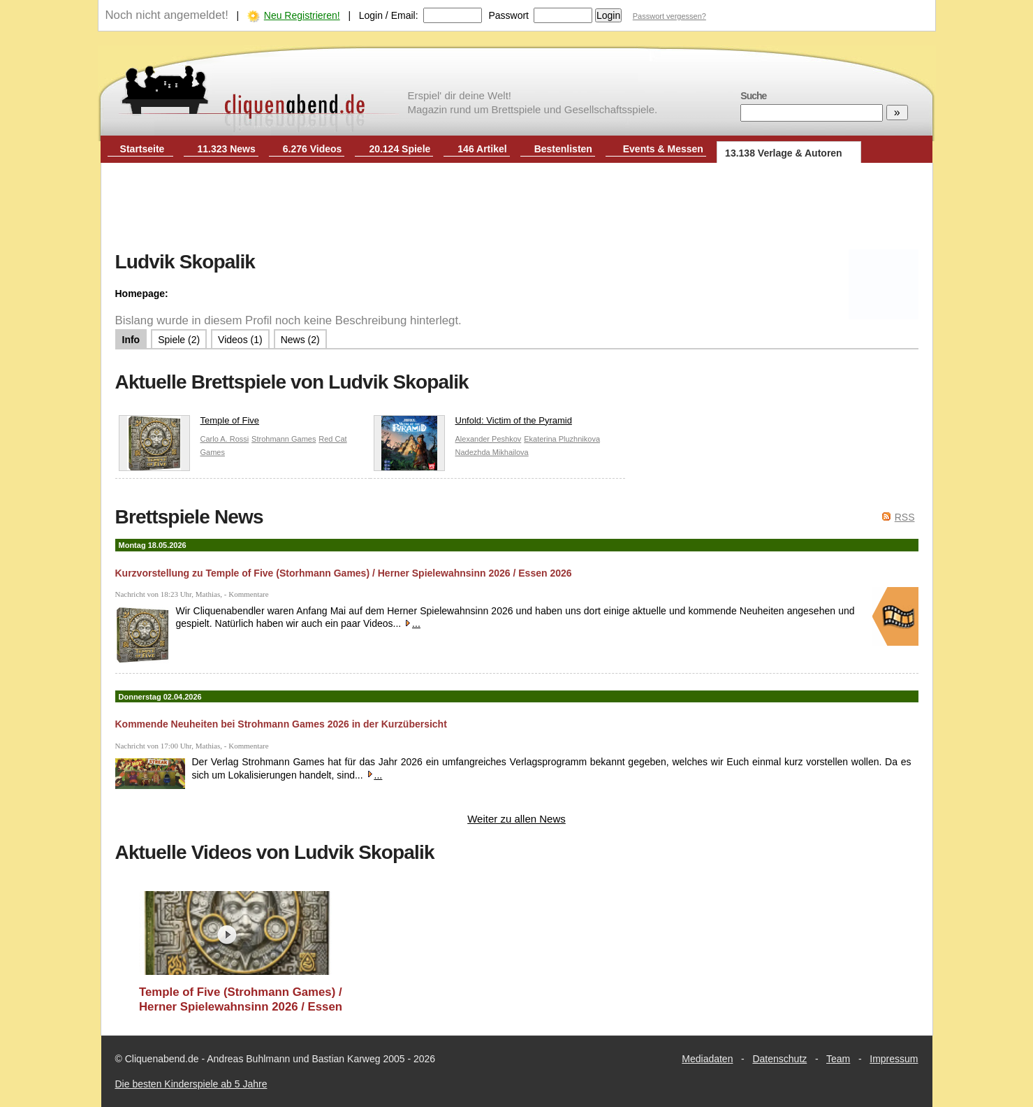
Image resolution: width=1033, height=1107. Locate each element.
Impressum (894, 1058)
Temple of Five (189, 424)
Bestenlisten (563, 148)
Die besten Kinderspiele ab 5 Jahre (191, 1084)
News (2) (300, 339)
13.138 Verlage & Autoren (783, 153)
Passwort (508, 15)
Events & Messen (663, 148)
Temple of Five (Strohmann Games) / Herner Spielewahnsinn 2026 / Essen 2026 (240, 999)
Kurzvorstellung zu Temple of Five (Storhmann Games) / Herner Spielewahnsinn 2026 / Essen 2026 (343, 573)
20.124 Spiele (399, 148)
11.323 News (227, 148)
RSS (905, 517)
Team (838, 1058)
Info (131, 339)
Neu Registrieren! (302, 15)
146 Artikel (481, 148)
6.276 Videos (312, 148)
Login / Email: (388, 15)
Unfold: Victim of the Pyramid (473, 424)
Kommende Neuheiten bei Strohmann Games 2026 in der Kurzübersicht (281, 724)
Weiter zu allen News (516, 819)
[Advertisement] (517, 208)
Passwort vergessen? (669, 16)
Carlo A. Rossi (224, 439)
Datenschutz (779, 1058)
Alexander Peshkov (488, 439)
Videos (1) (240, 339)
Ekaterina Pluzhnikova (562, 439)
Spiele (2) (179, 339)
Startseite (142, 148)
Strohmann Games (283, 439)
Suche (753, 95)
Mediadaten (707, 1058)
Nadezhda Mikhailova (492, 452)
